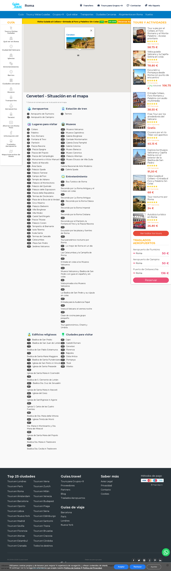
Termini (68, 114)
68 (63, 305)
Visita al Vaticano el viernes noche (76, 309)
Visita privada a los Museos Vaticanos (73, 284)
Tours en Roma (15, 491)
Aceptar (121, 567)
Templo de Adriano (41, 179)
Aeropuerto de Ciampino (42, 117)
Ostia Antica (71, 356)
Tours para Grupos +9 (110, 5)
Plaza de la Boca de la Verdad (45, 199)
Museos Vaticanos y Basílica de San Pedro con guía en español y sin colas (77, 274)
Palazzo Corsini (39, 223)
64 (63, 268)
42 (63, 136)
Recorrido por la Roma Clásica (80, 201)
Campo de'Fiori (39, 176)
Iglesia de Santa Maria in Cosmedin (43, 373)
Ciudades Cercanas (106, 14)
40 (63, 129)
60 (63, 236)
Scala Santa (37, 233)
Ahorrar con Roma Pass (11, 130)
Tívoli (68, 363)
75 (29, 360)
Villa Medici (37, 213)
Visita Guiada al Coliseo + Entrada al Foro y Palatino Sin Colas (72, 21)
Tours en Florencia (17, 531)
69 (63, 312)
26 (29, 203)
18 (29, 176)
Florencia (70, 350)
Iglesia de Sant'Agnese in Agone (42, 400)
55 (62, 201)
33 (29, 226)
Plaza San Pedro (40, 243)
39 (29, 246)
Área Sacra (37, 166)
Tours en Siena (41, 511)
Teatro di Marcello (40, 163)
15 (29, 166)
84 (29, 403)
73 (29, 346)
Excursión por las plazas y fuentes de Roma (76, 231)
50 (63, 163)
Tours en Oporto (16, 506)
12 (29, 156)
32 (29, 223)
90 (29, 445)
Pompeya (70, 360)
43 (63, 139)
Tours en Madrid (16, 521)
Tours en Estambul (17, 541)
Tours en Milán (41, 491)
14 (29, 163)
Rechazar (138, 567)
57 (63, 211)
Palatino (35, 133)
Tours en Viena (41, 481)
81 (29, 386)
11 (28, 153)
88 (29, 432)
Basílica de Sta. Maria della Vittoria (42, 416)
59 (63, 227)
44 (63, 143)
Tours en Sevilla (15, 526)
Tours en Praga (41, 506)
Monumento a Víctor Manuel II (46, 159)
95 (63, 353)
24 (29, 196)
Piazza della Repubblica (43, 193)
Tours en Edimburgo (44, 516)
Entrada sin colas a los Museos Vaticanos (75, 263)
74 (29, 353)
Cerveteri (70, 35)
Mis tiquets (152, 5)
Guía (21, 14)
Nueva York (67, 525)
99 (63, 366)
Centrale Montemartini (76, 139)
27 (29, 206)
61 (62, 246)
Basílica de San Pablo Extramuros (42, 350)
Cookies (105, 494)
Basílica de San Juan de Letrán (46, 343)
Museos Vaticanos (74, 129)
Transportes (86, 14)
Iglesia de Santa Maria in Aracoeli (42, 390)
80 (29, 383)
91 (63, 339)
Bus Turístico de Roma (76, 181)
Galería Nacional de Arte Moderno (76, 166)
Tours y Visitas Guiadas (38, 14)
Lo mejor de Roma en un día (79, 246)
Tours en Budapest (43, 501)
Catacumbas (38, 240)
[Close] (91, 30)
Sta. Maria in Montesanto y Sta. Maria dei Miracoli (41, 427)
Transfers (86, 5)
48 (63, 156)
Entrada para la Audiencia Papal (75, 302)
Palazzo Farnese (39, 173)
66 (63, 289)
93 (63, 346)
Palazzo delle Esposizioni (43, 189)
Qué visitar (72, 14)
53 (63, 185)
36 (29, 236)
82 (29, 393)
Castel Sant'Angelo (41, 216)
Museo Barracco (73, 149)
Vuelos (149, 14)
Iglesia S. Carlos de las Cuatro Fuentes (40, 407)
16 (29, 169)
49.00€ (112, 21)
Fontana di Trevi (38, 139)
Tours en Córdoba (43, 541)
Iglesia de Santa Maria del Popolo (42, 435)
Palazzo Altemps (74, 156)
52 (63, 181)
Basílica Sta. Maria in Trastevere (41, 442)
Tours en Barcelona (17, 501)
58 (63, 218)
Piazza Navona (38, 146)
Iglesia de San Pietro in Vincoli (46, 363)
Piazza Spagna (39, 149)
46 (63, 149)
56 (63, 204)
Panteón (35, 143)
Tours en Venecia (42, 496)
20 (29, 183)
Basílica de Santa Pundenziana (46, 360)
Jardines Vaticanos (40, 246)
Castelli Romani (73, 343)
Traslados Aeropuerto (11, 148)
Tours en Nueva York (18, 516)
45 (63, 146)
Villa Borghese (39, 209)
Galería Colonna (73, 146)
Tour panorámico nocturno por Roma (75, 241)
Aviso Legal (107, 481)
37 (29, 240)
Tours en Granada (16, 546)
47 (63, 153)
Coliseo (34, 129)
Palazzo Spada (39, 169)
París (63, 516)
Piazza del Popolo (40, 153)
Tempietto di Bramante (43, 226)
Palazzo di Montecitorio (43, 183)
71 (29, 339)
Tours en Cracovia (42, 536)
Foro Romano (37, 136)
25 (29, 199)
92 (63, 343)
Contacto (106, 489)
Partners (65, 489)
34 (29, 230)
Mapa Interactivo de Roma (11, 158)
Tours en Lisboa (15, 511)
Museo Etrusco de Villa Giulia (79, 159)
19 (29, 179)
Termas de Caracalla (41, 236)
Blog (63, 494)
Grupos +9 (58, 14)
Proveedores (68, 485)
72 (29, 343)
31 (29, 219)
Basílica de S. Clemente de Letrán (42, 380)
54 (63, 194)
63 (63, 258)
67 (63, 299)
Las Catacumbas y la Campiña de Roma (76, 253)
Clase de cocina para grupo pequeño (73, 316)
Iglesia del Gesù (39, 393)
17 (29, 173)
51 (62, 169)
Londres (65, 520)
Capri (68, 339)
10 (29, 149)
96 (63, 356)
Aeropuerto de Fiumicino (42, 114)
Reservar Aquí (125, 21)
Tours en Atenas (16, 536)
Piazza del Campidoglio (43, 156)
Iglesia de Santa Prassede (44, 366)
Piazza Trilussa (38, 219)
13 (29, 159)
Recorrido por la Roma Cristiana (75, 214)
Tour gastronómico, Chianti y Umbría (74, 326)
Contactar (133, 5)
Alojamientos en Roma (131, 14)
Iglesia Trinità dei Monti (43, 419)
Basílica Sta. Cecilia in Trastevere (42, 449)
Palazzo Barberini (40, 206)
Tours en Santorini (43, 521)
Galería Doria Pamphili (76, 143)
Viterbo (69, 366)
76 (29, 363)
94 (63, 350)
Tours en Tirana (41, 526)
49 (63, 159)
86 (29, 419)
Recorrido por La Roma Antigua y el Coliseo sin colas (77, 189)
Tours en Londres (16, 481)
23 (29, 193)
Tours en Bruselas (43, 531)
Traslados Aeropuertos (73, 498)
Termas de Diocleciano (42, 196)
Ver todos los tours (151, 233)
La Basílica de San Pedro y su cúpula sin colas (78, 294)
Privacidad (106, 485)
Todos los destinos (43, 546)
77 (29, 366)
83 (29, 396)
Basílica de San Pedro (42, 339)
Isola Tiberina (38, 230)
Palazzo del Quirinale (41, 186)
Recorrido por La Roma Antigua (75, 198)
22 (29, 189)
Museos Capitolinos (75, 133)
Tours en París (15, 486)
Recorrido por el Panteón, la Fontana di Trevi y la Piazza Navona (77, 222)
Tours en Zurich (41, 486)
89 (29, 438)
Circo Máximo (38, 203)
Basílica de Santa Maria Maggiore (42, 356)
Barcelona (66, 512)
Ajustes (154, 567)
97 (63, 360)
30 (29, 216)
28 (29, 209)
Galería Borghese (74, 136)
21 (29, 186)
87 (29, 422)
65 (63, 280)
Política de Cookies (72, 568)
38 (29, 243)
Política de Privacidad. (92, 568)
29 (29, 213)
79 (29, 376)
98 (63, 363)
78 (29, 370)
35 (29, 233)
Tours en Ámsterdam (18, 496)
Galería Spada (72, 169)
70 (63, 321)
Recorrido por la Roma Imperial (75, 208)
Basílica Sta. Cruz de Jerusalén (47, 383)
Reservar (151, 280)
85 (29, 412)
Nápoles (70, 353)
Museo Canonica (74, 153)
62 (63, 249)
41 (63, 133)
